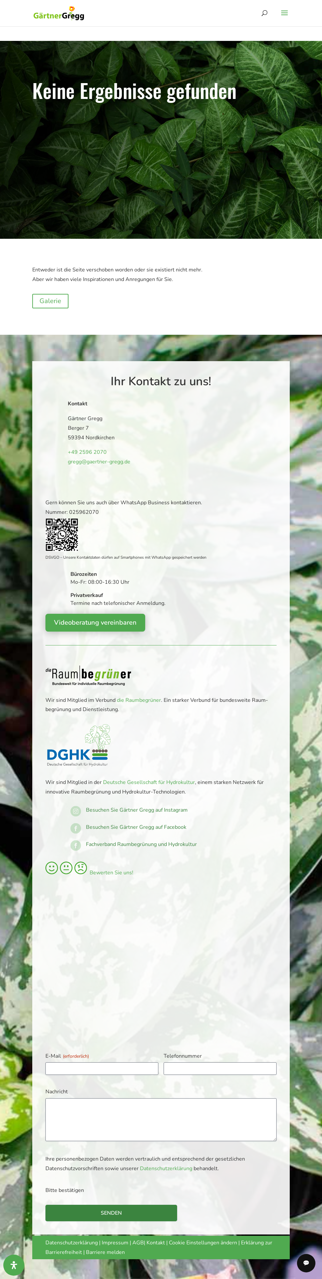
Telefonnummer (183, 1056)
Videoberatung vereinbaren (95, 622)
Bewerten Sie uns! (89, 872)
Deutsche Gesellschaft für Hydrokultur (149, 782)
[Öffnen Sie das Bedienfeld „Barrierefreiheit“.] (13, 1265)
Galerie (50, 300)
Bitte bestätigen (64, 1190)
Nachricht (56, 1091)
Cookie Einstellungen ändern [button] (203, 1242)
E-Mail (67, 1056)
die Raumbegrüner (139, 700)
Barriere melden (105, 1252)
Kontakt (156, 1242)
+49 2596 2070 (85, 452)
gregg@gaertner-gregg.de (95, 461)
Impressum (115, 1242)
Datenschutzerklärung (166, 1168)
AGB (138, 1242)
